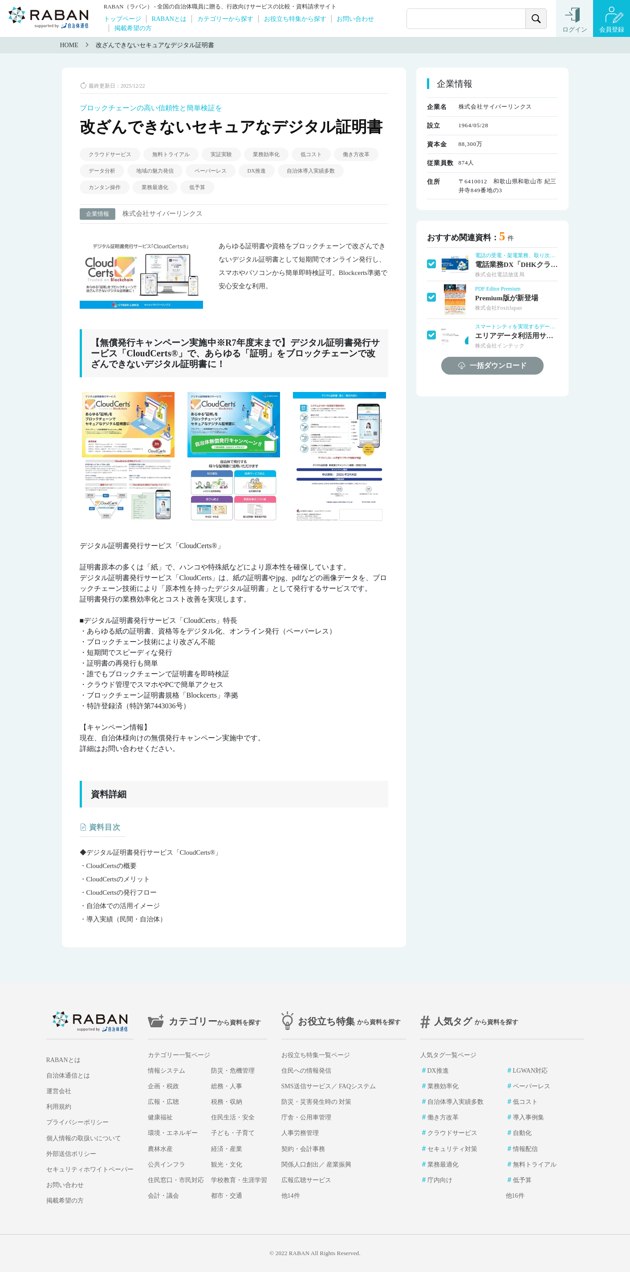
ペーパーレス (211, 171)
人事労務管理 (300, 1133)
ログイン (574, 29)
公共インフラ (166, 1164)
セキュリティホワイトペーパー (90, 1169)
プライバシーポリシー (77, 1122)
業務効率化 (266, 154)
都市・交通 (226, 1195)
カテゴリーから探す (225, 18)
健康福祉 (160, 1117)
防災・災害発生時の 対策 (316, 1101)
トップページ (122, 18)
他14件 (290, 1195)
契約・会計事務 (303, 1149)
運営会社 (58, 1091)
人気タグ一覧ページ (448, 1055)
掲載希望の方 (133, 28)
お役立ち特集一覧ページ (315, 1055)
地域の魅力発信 (155, 171)
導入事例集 (528, 1117)
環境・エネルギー (173, 1133)
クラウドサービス (110, 154)
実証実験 (221, 154)
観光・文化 (226, 1164)
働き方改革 (356, 154)
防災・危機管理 (233, 1070)
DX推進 (257, 171)
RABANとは (169, 18)
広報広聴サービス (306, 1180)
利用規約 (58, 1106)
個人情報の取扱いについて (83, 1138)
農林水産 (160, 1149)
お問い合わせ (355, 18)
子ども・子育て (233, 1133)
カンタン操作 (105, 187)
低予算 (197, 187)
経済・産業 (226, 1149)
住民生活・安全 (233, 1117)
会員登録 (611, 29)
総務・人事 (226, 1086)
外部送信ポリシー (71, 1154)
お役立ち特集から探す (295, 18)
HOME (69, 45)
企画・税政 (163, 1086)
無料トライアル (171, 154)
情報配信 (525, 1149)
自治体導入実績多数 (311, 171)
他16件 (515, 1195)
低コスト (311, 154)
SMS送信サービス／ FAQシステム (328, 1086)
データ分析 (102, 171)
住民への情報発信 (306, 1070)
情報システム (166, 1070)
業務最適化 (155, 187)
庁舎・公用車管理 (306, 1117)
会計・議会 (163, 1195)
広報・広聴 (163, 1101)
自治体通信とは (68, 1075)
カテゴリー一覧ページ (179, 1055)
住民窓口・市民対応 (176, 1180)
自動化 (522, 1133)
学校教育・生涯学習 (239, 1180)
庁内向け (439, 1180)
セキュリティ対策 (452, 1149)
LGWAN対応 (530, 1070)
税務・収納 (226, 1101)
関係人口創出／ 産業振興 (316, 1164)
